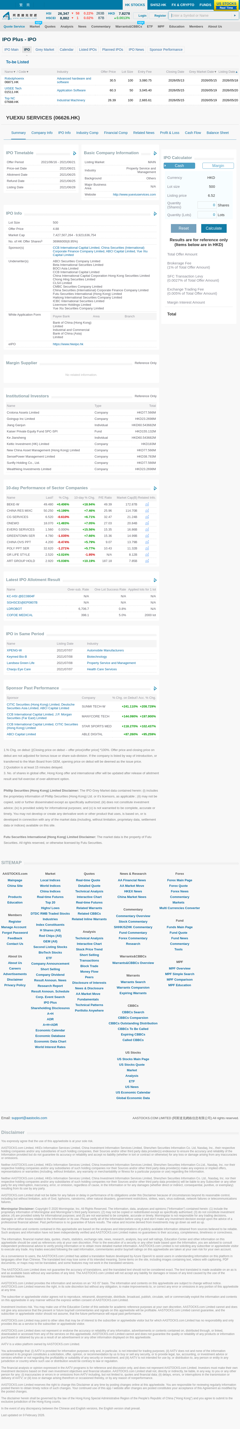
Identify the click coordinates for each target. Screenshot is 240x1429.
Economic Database (50, 1036)
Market (133, 1070)
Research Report (50, 986)
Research (133, 944)
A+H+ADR (50, 1025)
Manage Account (15, 927)
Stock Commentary (133, 921)
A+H (50, 1013)
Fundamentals (89, 999)
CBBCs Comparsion (133, 1018)
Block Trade (89, 966)
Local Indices (50, 880)
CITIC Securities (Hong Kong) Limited (33, 704)
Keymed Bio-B (17, 656)
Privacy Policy (15, 985)
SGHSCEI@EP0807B (22, 602)
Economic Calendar (50, 1030)
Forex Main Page (179, 880)
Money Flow (89, 971)
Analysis (133, 1076)
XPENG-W (14, 650)
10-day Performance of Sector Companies (47, 488)
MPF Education (179, 985)
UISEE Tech (13, 88)
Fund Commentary (133, 932)
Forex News (180, 891)
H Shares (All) (50, 930)
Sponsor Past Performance (32, 688)
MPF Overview (180, 968)
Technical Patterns (89, 1005)
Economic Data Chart (50, 1041)
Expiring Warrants (133, 993)
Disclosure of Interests (89, 982)
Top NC (10, 98)
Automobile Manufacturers (105, 650)
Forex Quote (179, 886)
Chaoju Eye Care (19, 669)
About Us (15, 963)
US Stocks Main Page (133, 1059)
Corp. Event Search (50, 997)
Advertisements (15, 974)
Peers (89, 977)
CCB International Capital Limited (76, 247)
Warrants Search (133, 982)
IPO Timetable (19, 153)
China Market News (133, 897)
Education (15, 902)
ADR (50, 1019)
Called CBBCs (133, 1040)
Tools (179, 949)
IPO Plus (50, 1002)
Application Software (71, 90)
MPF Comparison (180, 979)
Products (15, 897)
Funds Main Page (180, 927)
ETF (50, 958)
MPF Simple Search (179, 974)
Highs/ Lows (50, 908)
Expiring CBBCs (133, 1034)
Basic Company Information (111, 153)
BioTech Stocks (50, 952)
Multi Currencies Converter (180, 908)
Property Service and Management (111, 663)
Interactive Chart (89, 897)
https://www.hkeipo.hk (68, 344)
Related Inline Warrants (89, 919)
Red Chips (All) (50, 936)
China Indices (50, 891)
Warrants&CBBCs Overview (133, 963)
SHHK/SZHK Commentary (133, 927)
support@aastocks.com (29, 1118)
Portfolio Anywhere (89, 1010)
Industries (50, 919)
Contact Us (15, 944)
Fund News (179, 938)
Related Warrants (89, 908)
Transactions (89, 960)
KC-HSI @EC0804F (21, 596)
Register (15, 921)
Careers (15, 968)
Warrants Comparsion (133, 987)
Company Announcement (50, 963)
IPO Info (14, 213)
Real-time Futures (50, 897)
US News (133, 1087)
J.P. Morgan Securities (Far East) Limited (39, 716)
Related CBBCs (89, 913)
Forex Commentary (133, 938)
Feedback (15, 938)
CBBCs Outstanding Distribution (133, 1023)
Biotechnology (97, 656)
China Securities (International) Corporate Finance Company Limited (98, 249)
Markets (180, 902)
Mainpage (15, 880)
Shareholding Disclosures (50, 1008)
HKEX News (133, 891)
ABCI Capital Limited (120, 251)
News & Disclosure (89, 988)
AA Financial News (133, 880)
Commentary (179, 897)
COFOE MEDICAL (20, 615)
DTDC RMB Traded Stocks (50, 913)
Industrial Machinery (71, 100)
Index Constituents (50, 924)
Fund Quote (180, 932)
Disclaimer (15, 979)
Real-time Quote (89, 880)
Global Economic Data (133, 1098)
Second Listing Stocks (50, 947)
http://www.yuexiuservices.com (134, 194)
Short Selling (50, 969)
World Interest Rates (50, 1047)
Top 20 (50, 902)
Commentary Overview (133, 916)
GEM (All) (50, 941)
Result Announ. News (50, 980)
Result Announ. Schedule (50, 991)
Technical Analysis (89, 891)
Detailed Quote (89, 886)
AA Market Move (89, 994)
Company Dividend (50, 975)
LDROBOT (14, 609)
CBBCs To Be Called (133, 1029)
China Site (15, 886)
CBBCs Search (133, 1012)
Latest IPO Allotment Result (33, 579)
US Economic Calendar (133, 1092)
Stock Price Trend (89, 949)
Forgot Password (15, 932)
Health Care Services (102, 669)
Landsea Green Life (20, 663)
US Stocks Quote (133, 1064)
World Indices (50, 886)
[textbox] (204, 15)
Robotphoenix (14, 78)
